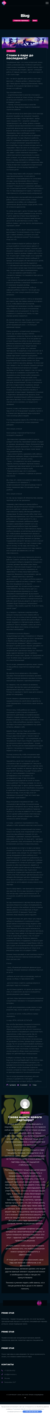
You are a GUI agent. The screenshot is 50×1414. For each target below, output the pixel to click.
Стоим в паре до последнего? (19, 56)
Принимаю (32, 1411)
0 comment (23, 1085)
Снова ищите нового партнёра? (25, 1118)
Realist (13, 1085)
